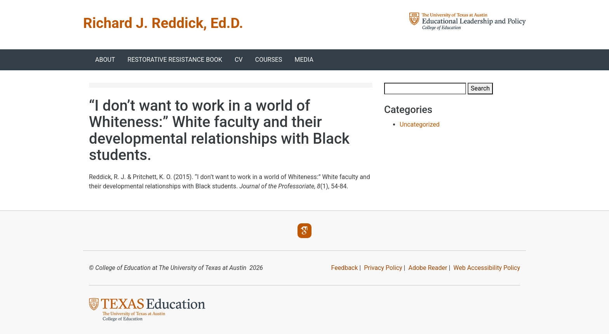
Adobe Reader (427, 267)
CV (239, 59)
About (105, 59)
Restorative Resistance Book (174, 59)
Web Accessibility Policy (486, 267)
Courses (268, 59)
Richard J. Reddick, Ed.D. (163, 23)
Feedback (344, 267)
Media (304, 59)
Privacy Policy (383, 267)
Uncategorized (420, 124)
